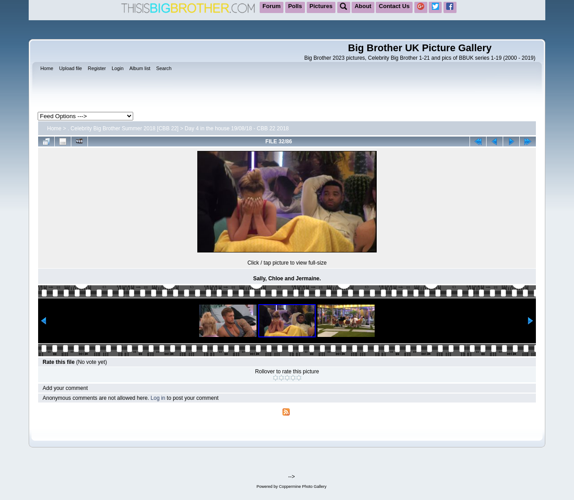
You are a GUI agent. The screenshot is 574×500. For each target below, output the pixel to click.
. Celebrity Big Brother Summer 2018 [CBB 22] (123, 128)
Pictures (320, 6)
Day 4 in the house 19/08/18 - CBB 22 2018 (237, 128)
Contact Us (394, 6)
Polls (295, 6)
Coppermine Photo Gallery (302, 486)
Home (54, 128)
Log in (158, 398)
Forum (271, 6)
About (363, 6)
